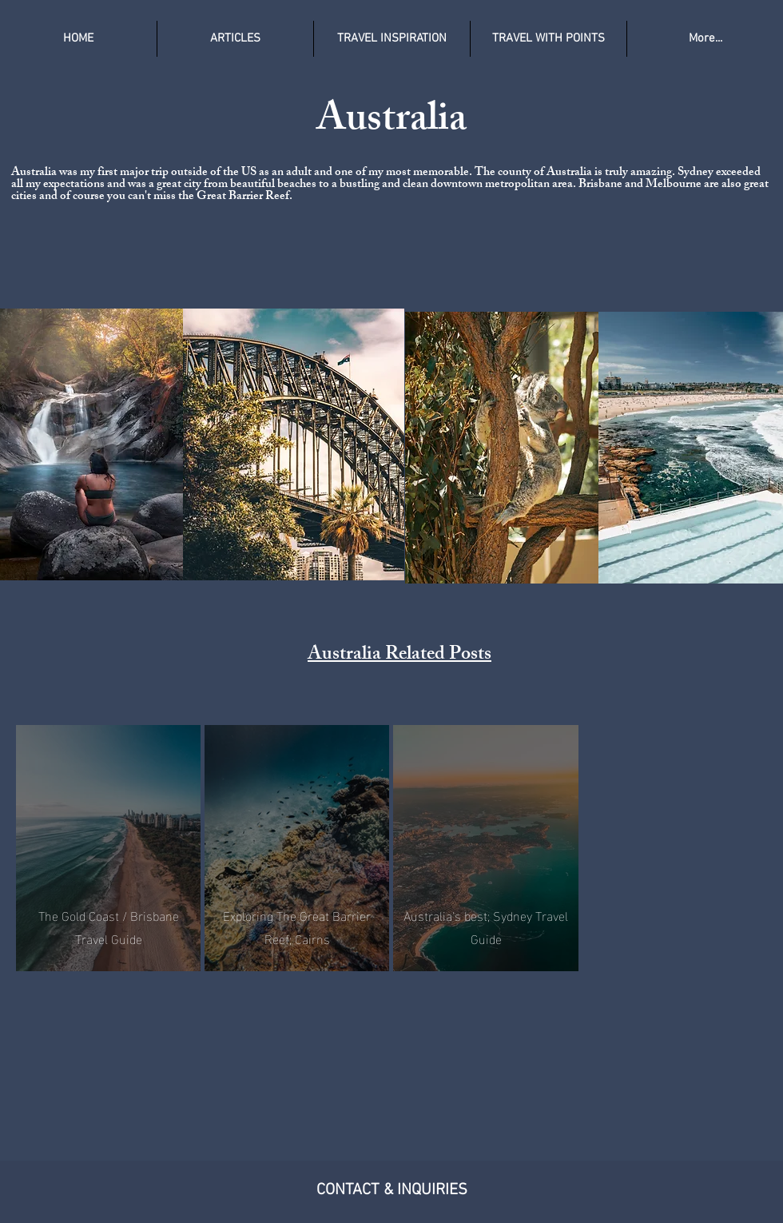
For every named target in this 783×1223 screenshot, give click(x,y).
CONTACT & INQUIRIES (391, 1190)
